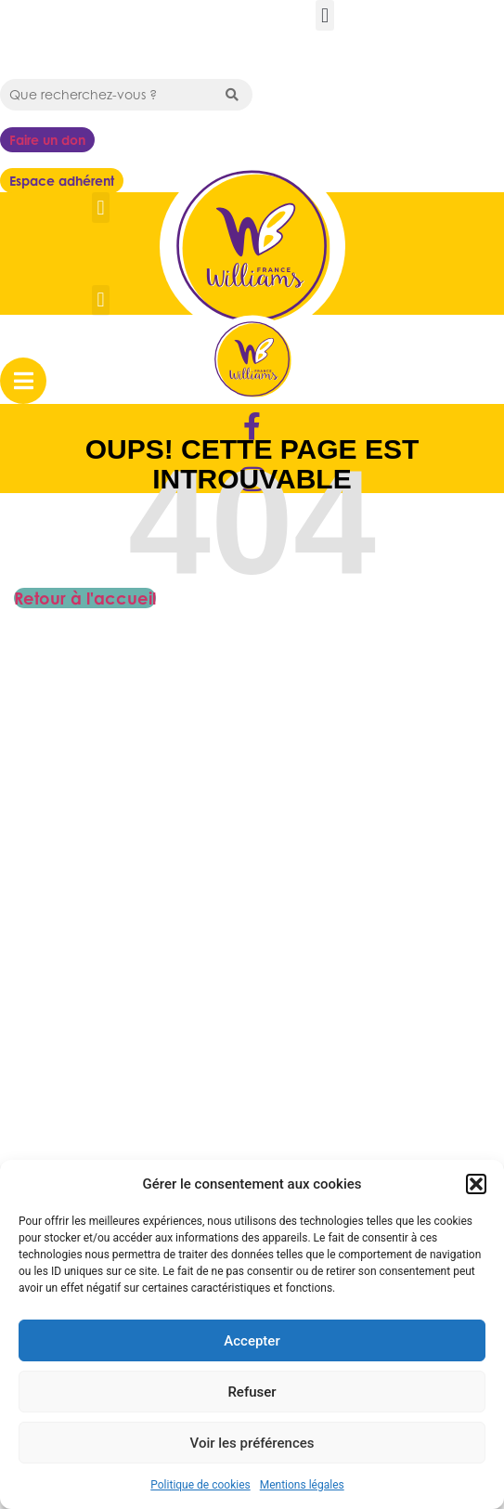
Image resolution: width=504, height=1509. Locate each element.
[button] (476, 1184)
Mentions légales (302, 1484)
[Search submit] (232, 95)
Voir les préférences (252, 1443)
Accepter (251, 1341)
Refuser (251, 1392)
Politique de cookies (200, 1484)
